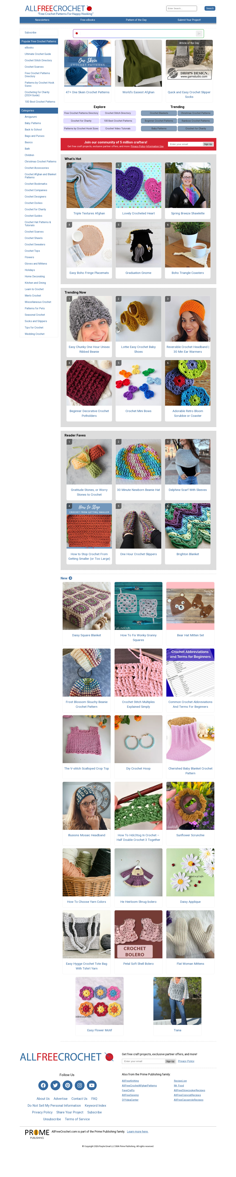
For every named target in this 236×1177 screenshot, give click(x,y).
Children (29, 155)
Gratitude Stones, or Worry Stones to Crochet (89, 492)
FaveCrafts (128, 1090)
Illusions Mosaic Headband (86, 835)
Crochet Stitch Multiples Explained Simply (138, 704)
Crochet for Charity (35, 209)
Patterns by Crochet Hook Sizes (39, 84)
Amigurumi (31, 116)
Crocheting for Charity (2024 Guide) (37, 94)
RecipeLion (180, 1080)
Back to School (33, 129)
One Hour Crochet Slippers (138, 554)
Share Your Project (69, 1112)
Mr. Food (179, 1085)
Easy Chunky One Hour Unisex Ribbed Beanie (89, 349)
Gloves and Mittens (36, 263)
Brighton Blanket (188, 554)
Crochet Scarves (34, 66)
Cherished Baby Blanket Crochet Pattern (190, 771)
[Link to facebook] (43, 1085)
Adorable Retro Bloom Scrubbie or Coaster (187, 413)
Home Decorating (35, 276)
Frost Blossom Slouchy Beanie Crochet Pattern (87, 704)
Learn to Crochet (34, 289)
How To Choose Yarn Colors (86, 902)
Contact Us (79, 1099)
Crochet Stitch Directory (38, 60)
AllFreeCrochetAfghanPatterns (139, 1085)
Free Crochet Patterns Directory (37, 75)
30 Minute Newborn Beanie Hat (138, 490)
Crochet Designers (35, 196)
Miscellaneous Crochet (38, 302)
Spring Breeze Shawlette (188, 213)
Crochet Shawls (34, 238)
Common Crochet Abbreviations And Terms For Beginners (190, 704)
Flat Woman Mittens (190, 964)
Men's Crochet (33, 295)
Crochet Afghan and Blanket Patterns (40, 176)
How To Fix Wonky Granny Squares (138, 637)
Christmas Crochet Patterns (40, 161)
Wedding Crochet (34, 334)
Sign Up (208, 144)
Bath (27, 148)
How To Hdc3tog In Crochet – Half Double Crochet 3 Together (138, 837)
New (66, 578)
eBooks (29, 47)
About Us (43, 1099)
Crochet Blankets (159, 113)
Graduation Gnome (138, 273)
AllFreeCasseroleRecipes (188, 1099)
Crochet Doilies (33, 203)
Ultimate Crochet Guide (38, 54)
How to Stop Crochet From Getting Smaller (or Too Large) (89, 556)
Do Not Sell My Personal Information (54, 1106)
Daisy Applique (190, 902)
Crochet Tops (32, 250)
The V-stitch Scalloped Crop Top (86, 768)
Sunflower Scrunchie (190, 835)
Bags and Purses (34, 136)
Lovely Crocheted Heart (138, 213)
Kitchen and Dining (35, 282)
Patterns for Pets (35, 308)
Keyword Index (95, 1106)
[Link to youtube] (92, 1085)
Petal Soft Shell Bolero (138, 964)
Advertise (61, 1099)
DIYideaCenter (130, 1099)
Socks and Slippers (36, 321)
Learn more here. (137, 1131)
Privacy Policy (138, 146)
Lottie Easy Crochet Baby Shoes (138, 349)
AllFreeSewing (130, 1095)
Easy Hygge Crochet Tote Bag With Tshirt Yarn (86, 966)
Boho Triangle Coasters (188, 273)
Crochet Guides (33, 215)
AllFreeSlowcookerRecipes (189, 1090)
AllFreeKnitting (130, 1080)
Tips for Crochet (34, 327)
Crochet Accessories (37, 167)
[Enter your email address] (143, 1061)
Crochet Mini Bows (138, 411)
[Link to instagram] (80, 1085)
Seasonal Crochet (35, 314)
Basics (29, 142)
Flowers (29, 257)
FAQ (94, 1099)
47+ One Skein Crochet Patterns (87, 92)
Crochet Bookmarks (36, 183)
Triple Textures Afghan (89, 213)
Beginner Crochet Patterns (159, 120)
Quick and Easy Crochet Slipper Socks (189, 94)
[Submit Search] (210, 8)
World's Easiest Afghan (138, 92)
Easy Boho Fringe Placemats (89, 273)
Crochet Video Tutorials (117, 128)
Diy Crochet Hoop (138, 768)
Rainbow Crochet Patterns (196, 120)
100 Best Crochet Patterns (40, 101)
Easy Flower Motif (99, 1030)
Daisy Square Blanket (86, 635)
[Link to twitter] (55, 1085)
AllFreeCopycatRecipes (187, 1095)
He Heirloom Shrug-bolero (138, 902)
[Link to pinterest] (67, 1085)
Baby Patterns (33, 123)
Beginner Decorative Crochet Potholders (89, 413)
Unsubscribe (52, 1119)
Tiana (177, 1030)
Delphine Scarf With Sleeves (188, 490)
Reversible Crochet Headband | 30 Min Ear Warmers (188, 349)
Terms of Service (77, 1119)
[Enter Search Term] (181, 8)
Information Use (155, 146)
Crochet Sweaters (35, 244)
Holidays (30, 270)
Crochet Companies (36, 190)
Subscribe (30, 32)
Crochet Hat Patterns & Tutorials (38, 224)
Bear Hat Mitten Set (190, 635)
